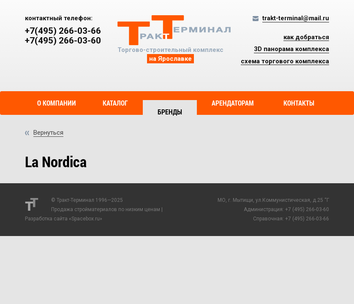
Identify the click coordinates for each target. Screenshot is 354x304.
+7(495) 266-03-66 (63, 31)
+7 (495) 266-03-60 (307, 209)
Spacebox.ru (85, 219)
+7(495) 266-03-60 (63, 41)
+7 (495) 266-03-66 (307, 219)
